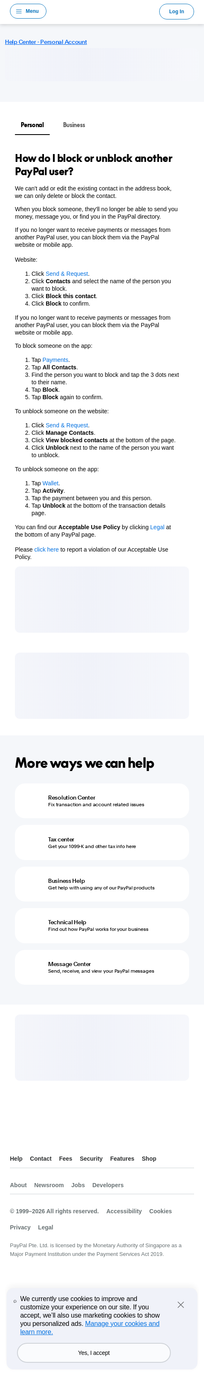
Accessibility (124, 1211)
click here (47, 549)
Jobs (78, 1185)
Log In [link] (176, 11)
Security (91, 1158)
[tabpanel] (97, 356)
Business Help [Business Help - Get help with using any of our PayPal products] (66, 880)
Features (122, 1158)
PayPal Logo (102, 11)
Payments (55, 360)
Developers (108, 1185)
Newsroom (49, 1185)
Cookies (160, 1211)
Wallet (50, 483)
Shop (149, 1158)
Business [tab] (74, 124)
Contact (40, 1158)
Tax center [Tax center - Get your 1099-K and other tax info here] (61, 839)
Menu (32, 11)
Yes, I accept (93, 1352)
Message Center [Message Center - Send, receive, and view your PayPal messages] (69, 964)
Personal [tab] (32, 124)
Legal (157, 527)
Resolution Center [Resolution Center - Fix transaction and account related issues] (71, 797)
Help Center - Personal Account (46, 42)
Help (16, 1158)
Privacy (20, 1227)
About (18, 1185)
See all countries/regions (16, 1138)
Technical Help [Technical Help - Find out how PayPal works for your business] (67, 922)
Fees (65, 1158)
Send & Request (67, 273)
